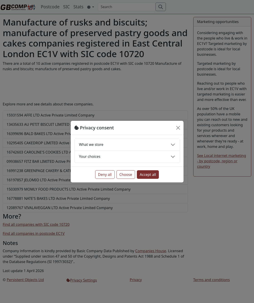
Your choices (89, 156)
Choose (125, 174)
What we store (91, 144)
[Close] (178, 127)
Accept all (148, 174)
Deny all (105, 174)
